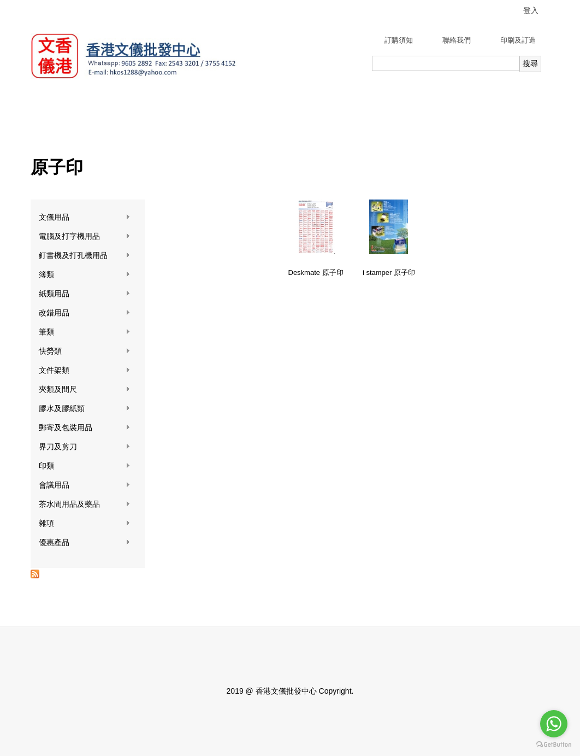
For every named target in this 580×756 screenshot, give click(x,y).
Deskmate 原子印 (316, 272)
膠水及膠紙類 (85, 408)
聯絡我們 (456, 40)
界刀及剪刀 (85, 447)
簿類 (85, 274)
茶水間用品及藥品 (85, 504)
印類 (85, 466)
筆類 (85, 332)
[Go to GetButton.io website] (553, 744)
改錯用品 (85, 313)
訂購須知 (398, 40)
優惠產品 (85, 542)
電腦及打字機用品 (85, 236)
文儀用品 (85, 217)
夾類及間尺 (85, 389)
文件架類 (85, 370)
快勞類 (85, 351)
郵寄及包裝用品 (85, 427)
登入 (530, 10)
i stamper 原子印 (389, 272)
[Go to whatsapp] (553, 723)
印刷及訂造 (518, 40)
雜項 (85, 523)
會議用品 (85, 485)
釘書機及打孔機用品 (85, 255)
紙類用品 (85, 293)
